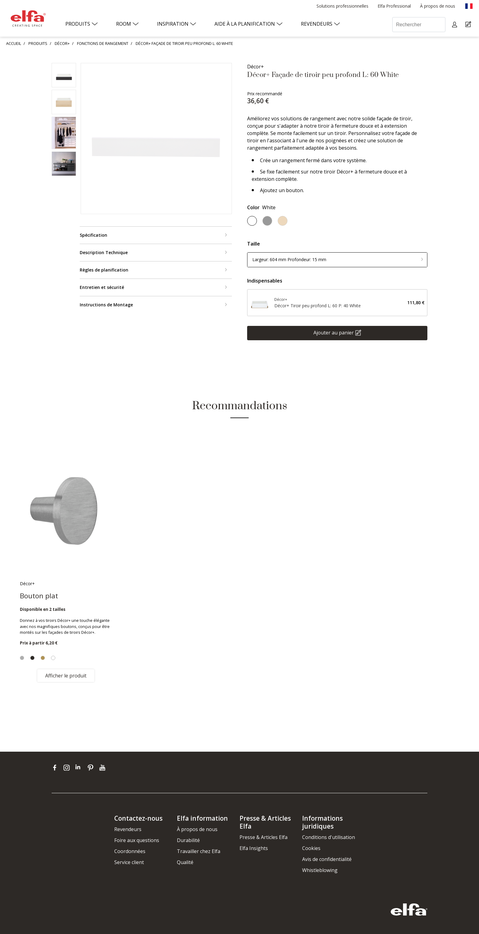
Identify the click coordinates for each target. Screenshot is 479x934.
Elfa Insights (254, 848)
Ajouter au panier (333, 332)
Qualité (185, 862)
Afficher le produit (65, 675)
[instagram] (68, 767)
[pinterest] (91, 767)
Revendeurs (127, 829)
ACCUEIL (13, 43)
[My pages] (455, 24)
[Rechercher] (418, 24)
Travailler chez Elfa (198, 851)
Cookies (311, 848)
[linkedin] (79, 767)
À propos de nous (197, 829)
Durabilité (188, 840)
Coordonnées (129, 851)
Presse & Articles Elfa (263, 837)
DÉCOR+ (62, 43)
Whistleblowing (320, 870)
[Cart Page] (469, 24)
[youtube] (103, 767)
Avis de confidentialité (327, 859)
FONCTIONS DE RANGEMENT (102, 43)
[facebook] (56, 767)
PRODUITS (37, 43)
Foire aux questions (136, 840)
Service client (129, 862)
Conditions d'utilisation (328, 837)
